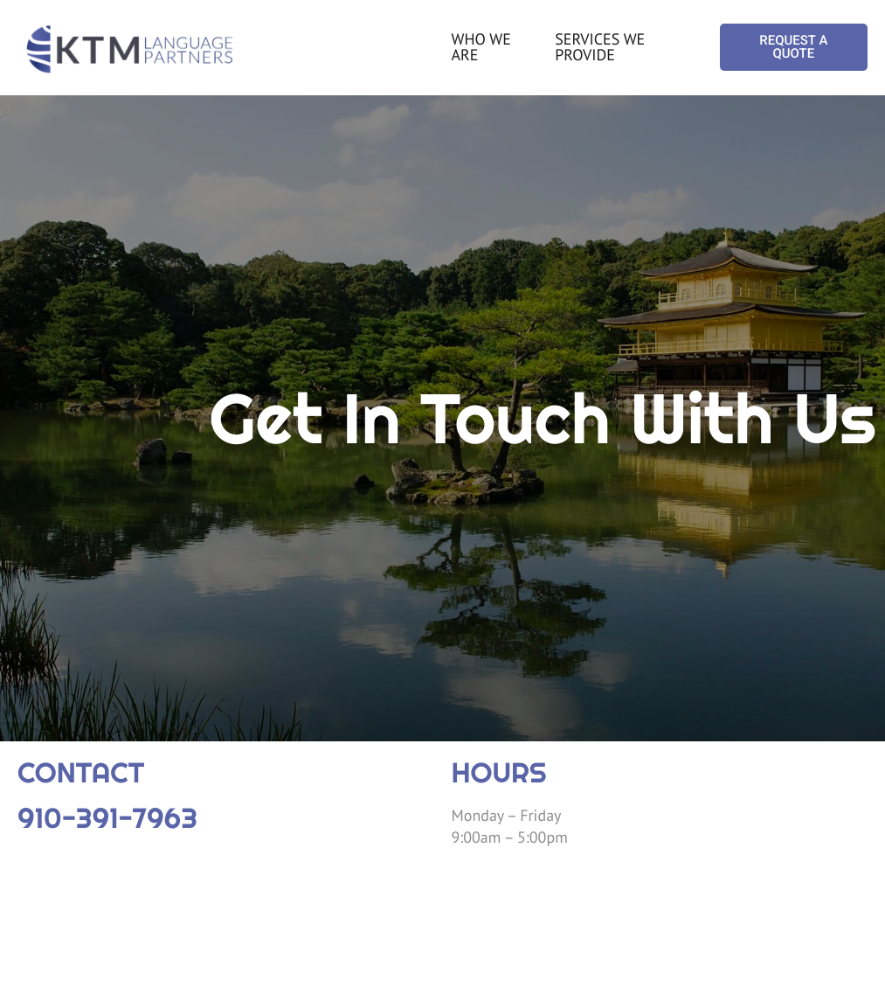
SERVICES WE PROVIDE (600, 47)
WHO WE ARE (481, 47)
